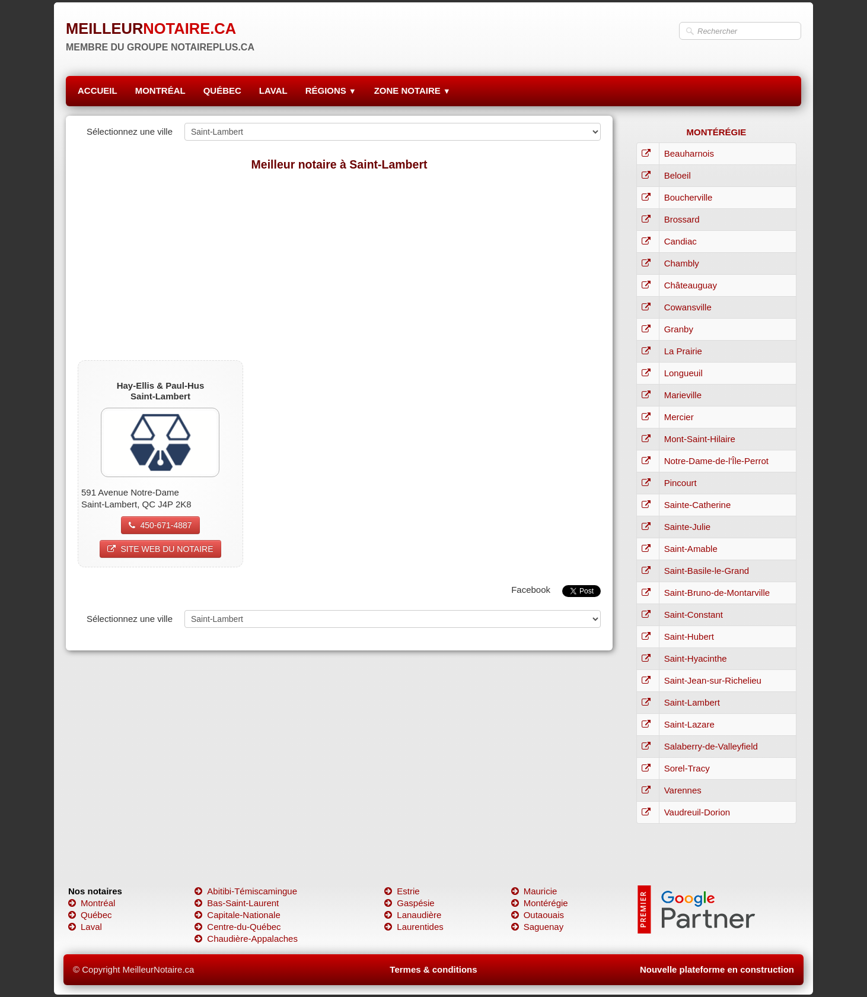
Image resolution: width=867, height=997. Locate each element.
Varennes (683, 790)
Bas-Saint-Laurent (237, 903)
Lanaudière (412, 915)
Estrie (401, 891)
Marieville (683, 395)
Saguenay (537, 927)
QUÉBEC (222, 90)
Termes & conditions (433, 969)
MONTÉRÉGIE (716, 132)
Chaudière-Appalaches (246, 939)
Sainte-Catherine (697, 505)
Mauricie (534, 891)
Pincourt (680, 483)
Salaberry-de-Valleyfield (711, 746)
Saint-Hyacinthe (695, 658)
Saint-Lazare (689, 724)
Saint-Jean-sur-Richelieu (712, 680)
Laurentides (413, 927)
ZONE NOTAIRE (412, 90)
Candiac (680, 241)
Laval (85, 927)
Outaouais (537, 915)
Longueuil (683, 373)
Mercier (679, 417)
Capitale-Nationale (237, 915)
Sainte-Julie (687, 527)
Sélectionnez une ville (130, 131)
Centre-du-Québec (237, 927)
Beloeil (677, 175)
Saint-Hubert (689, 636)
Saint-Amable (691, 549)
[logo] (160, 32)
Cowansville (688, 307)
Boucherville (688, 197)
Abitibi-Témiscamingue (246, 891)
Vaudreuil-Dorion (697, 812)
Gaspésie (409, 903)
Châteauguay (690, 285)
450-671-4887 (160, 525)
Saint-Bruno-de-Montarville (717, 593)
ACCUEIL (97, 90)
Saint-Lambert (692, 702)
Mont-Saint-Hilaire (699, 439)
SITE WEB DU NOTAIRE (160, 549)
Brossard (682, 219)
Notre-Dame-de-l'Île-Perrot (716, 461)
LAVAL (273, 90)
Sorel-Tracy (687, 768)
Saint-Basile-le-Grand (706, 571)
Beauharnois (689, 153)
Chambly (681, 263)
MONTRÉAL (160, 90)
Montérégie (539, 903)
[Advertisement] (339, 265)
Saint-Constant (693, 614)
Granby (678, 329)
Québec (90, 915)
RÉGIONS (330, 90)
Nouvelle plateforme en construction (717, 969)
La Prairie (683, 351)
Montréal (91, 903)
